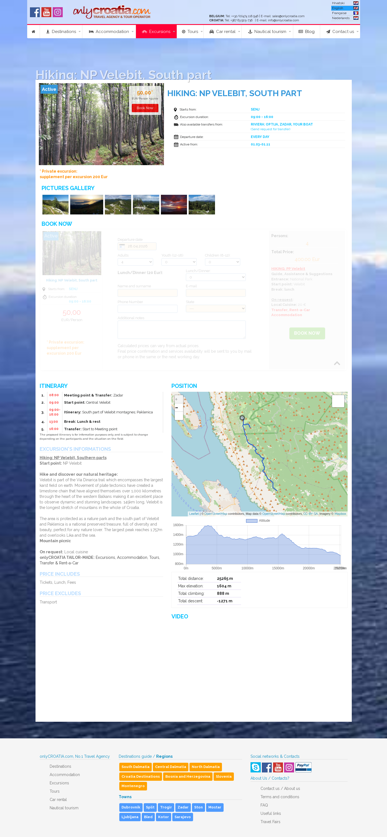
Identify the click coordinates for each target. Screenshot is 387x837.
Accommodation (109, 31)
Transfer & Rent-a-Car (59, 563)
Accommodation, (132, 557)
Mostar (214, 807)
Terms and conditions (279, 797)
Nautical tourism (267, 31)
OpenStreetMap (215, 514)
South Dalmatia (136, 767)
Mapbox (340, 514)
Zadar (183, 807)
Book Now (307, 333)
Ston (198, 807)
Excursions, (106, 557)
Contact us (340, 31)
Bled (148, 817)
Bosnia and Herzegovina (187, 776)
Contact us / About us (280, 788)
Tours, (154, 557)
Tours (190, 31)
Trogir (166, 807)
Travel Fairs (270, 822)
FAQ (264, 805)
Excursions (156, 31)
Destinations (61, 31)
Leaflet (194, 514)
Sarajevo (182, 817)
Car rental (222, 31)
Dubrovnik (131, 807)
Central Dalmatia (170, 767)
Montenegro (133, 786)
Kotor (163, 817)
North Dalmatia (206, 767)
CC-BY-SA (310, 514)
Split (150, 807)
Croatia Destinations (141, 776)
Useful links (270, 813)
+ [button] (176, 399)
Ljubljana (130, 817)
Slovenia (224, 776)
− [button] (176, 407)
